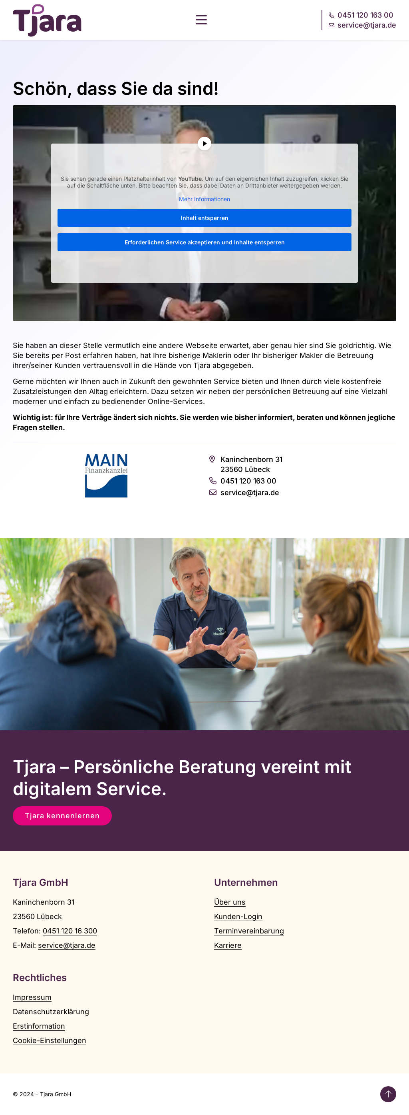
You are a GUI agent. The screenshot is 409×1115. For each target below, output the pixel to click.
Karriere (228, 945)
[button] (201, 20)
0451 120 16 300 (70, 931)
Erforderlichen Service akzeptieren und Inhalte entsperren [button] (205, 242)
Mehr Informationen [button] (204, 198)
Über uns (230, 902)
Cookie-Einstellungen (49, 1040)
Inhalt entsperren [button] (204, 217)
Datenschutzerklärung (51, 1011)
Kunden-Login (238, 916)
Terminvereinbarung (249, 931)
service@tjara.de (66, 945)
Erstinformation (39, 1026)
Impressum (32, 997)
